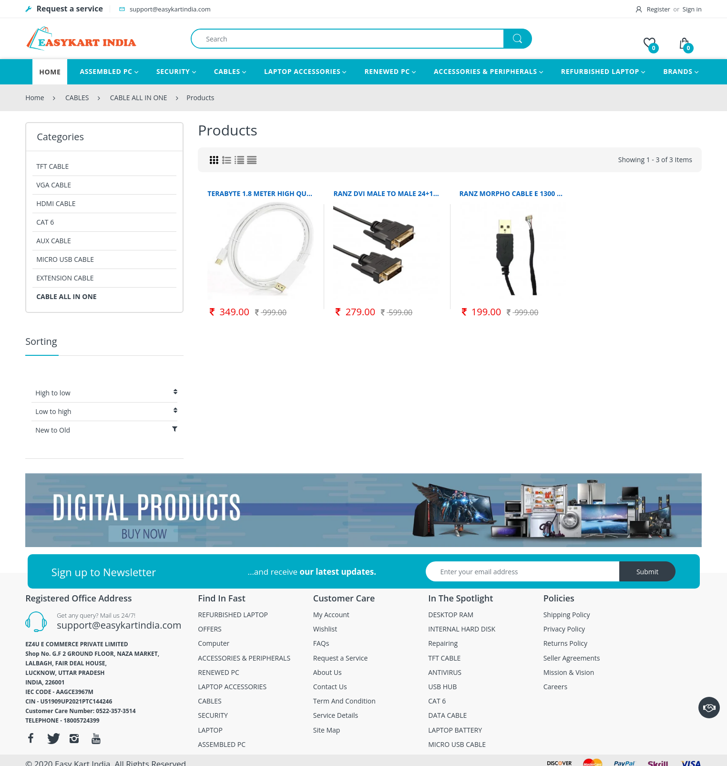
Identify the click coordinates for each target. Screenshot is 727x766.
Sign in (692, 9)
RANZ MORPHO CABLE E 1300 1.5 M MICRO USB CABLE (513, 193)
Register (653, 9)
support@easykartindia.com (119, 625)
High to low (106, 392)
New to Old (106, 430)
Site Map (326, 730)
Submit (647, 571)
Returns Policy (565, 643)
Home (34, 97)
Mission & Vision (568, 672)
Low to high (106, 411)
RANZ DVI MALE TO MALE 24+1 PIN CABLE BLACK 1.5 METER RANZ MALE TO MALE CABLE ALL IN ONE (386, 193)
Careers (555, 687)
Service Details (335, 715)
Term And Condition (344, 701)
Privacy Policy (564, 629)
